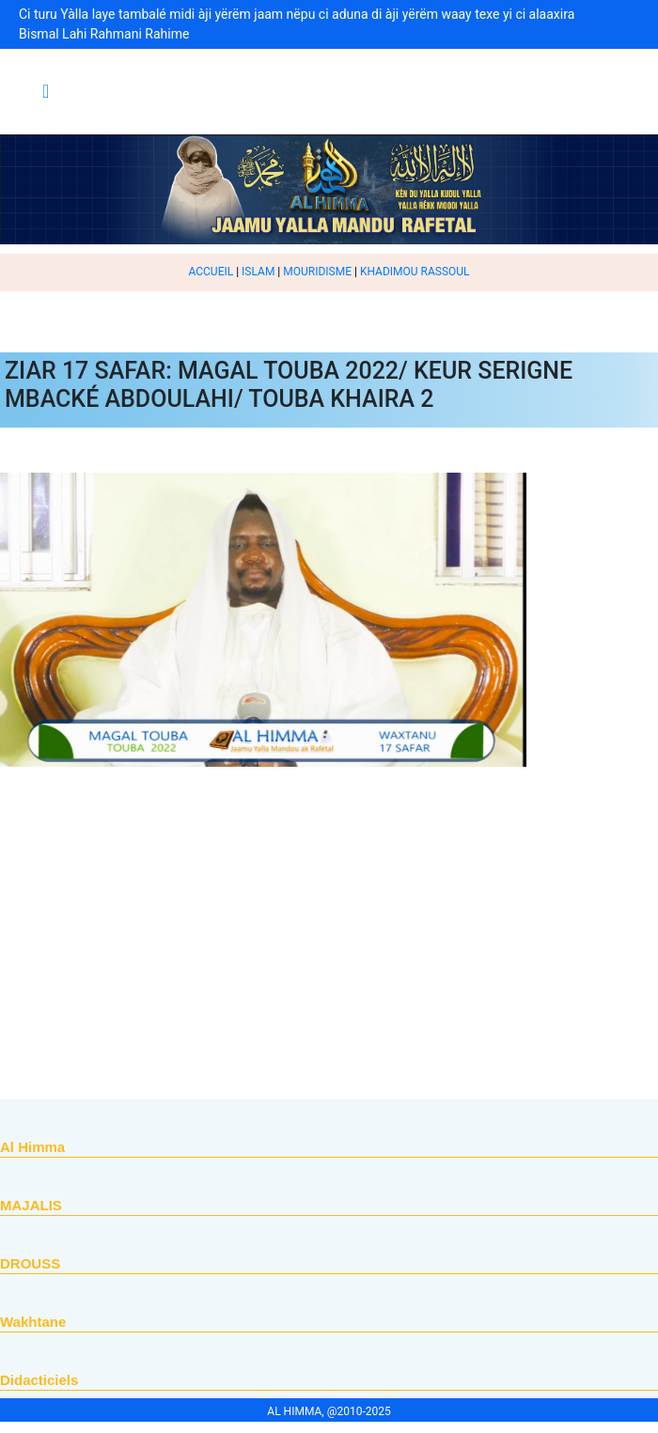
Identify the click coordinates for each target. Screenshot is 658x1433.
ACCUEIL (210, 271)
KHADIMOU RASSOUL (415, 271)
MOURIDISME (317, 271)
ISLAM (258, 271)
